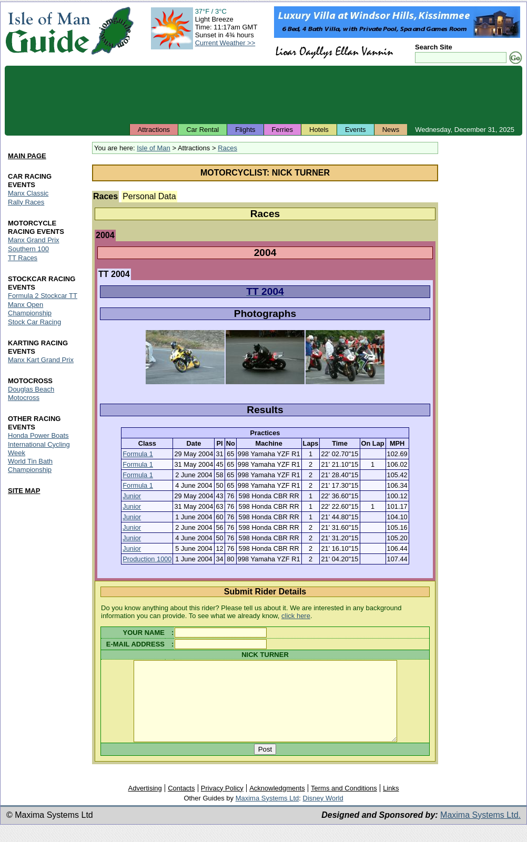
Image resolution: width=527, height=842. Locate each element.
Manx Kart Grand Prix (41, 360)
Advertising (144, 804)
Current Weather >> (225, 43)
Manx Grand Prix (33, 240)
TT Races (22, 258)
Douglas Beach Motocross (31, 393)
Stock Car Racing (34, 322)
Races (227, 148)
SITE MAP (24, 491)
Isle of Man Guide (47, 31)
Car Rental (202, 130)
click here (295, 616)
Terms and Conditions (344, 804)
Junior (132, 496)
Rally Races (26, 202)
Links (391, 804)
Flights (245, 130)
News (391, 130)
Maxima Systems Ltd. (480, 830)
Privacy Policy (222, 804)
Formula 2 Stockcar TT (42, 296)
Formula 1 (138, 454)
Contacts (181, 804)
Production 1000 (147, 559)
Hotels (319, 130)
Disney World (323, 814)
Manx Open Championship (30, 309)
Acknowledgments (277, 804)
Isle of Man (153, 148)
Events (355, 130)
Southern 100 (28, 249)
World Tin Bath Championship (30, 466)
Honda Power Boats (38, 435)
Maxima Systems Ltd (267, 814)
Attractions (154, 130)
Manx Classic (28, 193)
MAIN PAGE (27, 156)
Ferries (282, 130)
